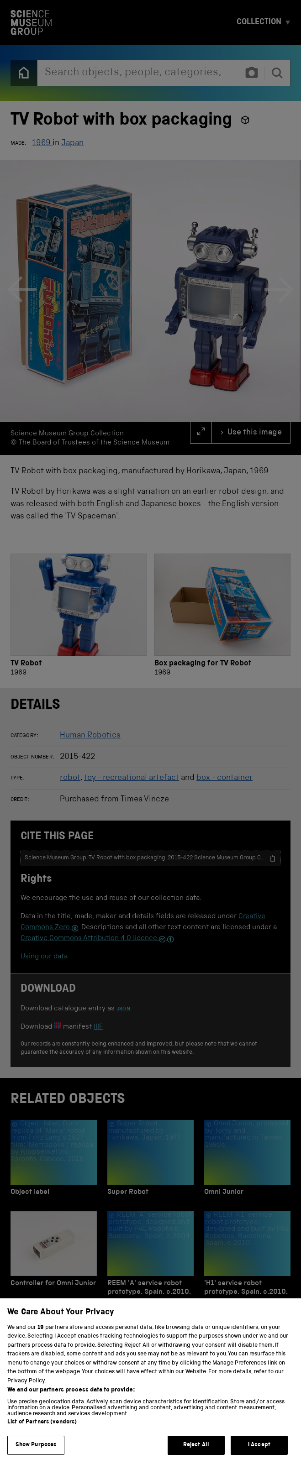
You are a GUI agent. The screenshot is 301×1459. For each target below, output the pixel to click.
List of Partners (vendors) (42, 1432)
